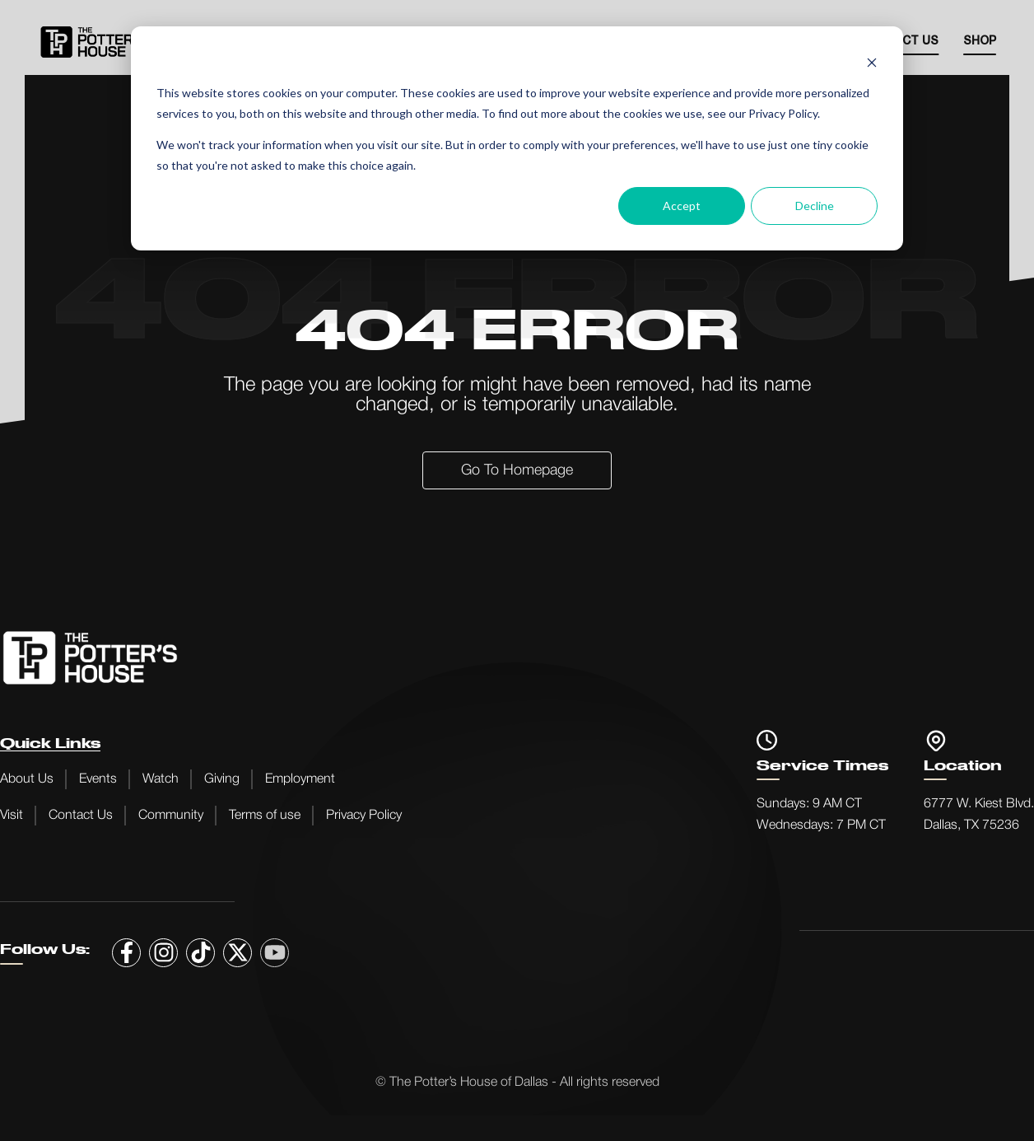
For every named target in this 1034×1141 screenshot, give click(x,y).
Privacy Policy (364, 815)
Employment (300, 779)
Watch (160, 779)
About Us (27, 779)
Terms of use (264, 815)
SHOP (979, 41)
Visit (11, 815)
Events (98, 779)
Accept (682, 206)
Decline (814, 206)
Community (170, 815)
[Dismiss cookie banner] (872, 62)
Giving (222, 779)
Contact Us (81, 815)
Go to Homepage (517, 470)
